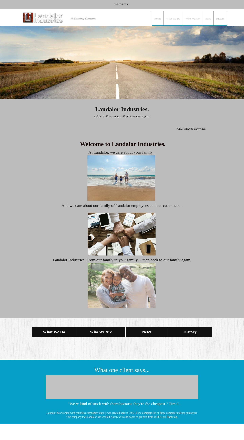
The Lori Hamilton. (167, 416)
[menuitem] (158, 18)
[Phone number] (121, 4)
